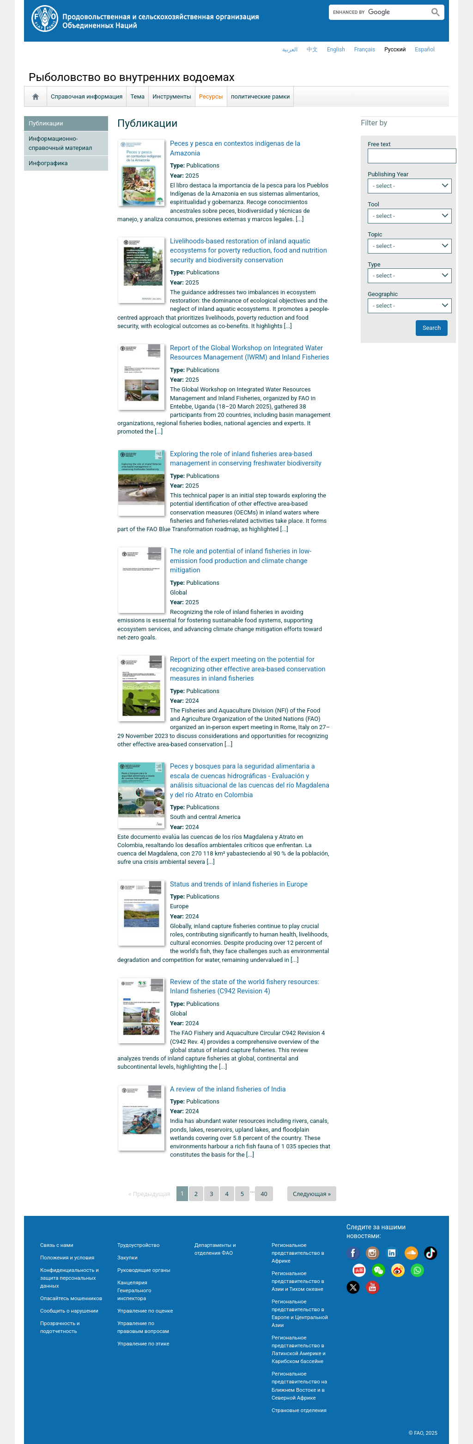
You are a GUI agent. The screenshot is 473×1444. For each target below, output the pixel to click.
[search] (375, 12)
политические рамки (260, 96)
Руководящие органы (143, 1270)
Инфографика (48, 163)
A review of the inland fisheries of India (228, 1089)
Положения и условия (67, 1257)
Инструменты (171, 96)
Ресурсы (211, 96)
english (336, 49)
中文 (312, 49)
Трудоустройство (138, 1245)
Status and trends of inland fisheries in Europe (239, 884)
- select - (384, 185)
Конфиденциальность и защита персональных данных (69, 1278)
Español (425, 49)
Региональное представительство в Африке (298, 1253)
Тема (137, 96)
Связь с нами (56, 1245)
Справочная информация (86, 96)
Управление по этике (143, 1343)
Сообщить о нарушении (69, 1311)
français (364, 49)
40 (264, 1194)
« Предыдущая (149, 1194)
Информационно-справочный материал (60, 143)
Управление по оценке (145, 1311)
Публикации (46, 123)
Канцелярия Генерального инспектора (134, 1290)
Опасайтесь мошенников (71, 1298)
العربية (289, 49)
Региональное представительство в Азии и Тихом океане (298, 1281)
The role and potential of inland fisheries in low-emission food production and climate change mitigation (240, 560)
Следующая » (312, 1194)
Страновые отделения (299, 1410)
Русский (395, 49)
